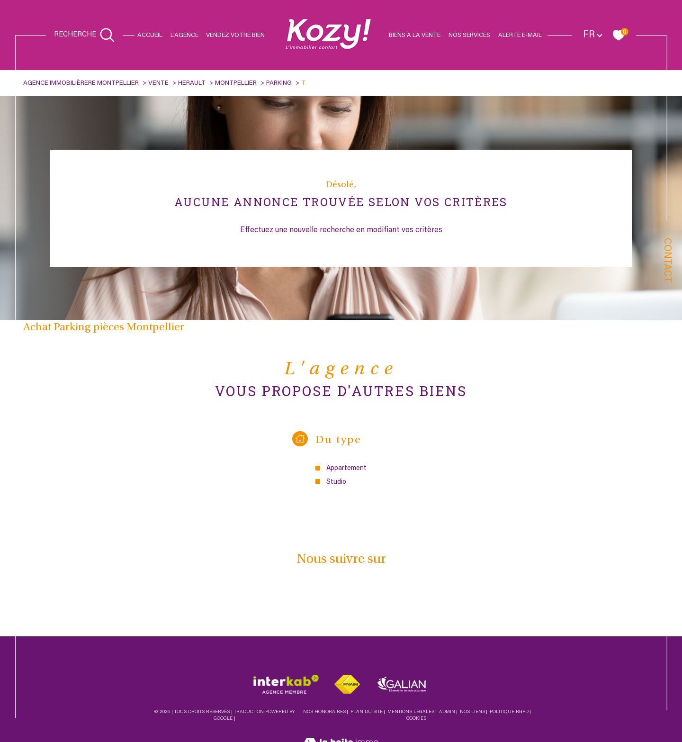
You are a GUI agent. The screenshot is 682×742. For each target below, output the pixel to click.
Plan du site (366, 712)
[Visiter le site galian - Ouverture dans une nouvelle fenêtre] (401, 684)
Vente (158, 83)
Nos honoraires (324, 712)
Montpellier (236, 83)
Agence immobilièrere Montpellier (81, 83)
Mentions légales (410, 712)
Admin (447, 712)
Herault (192, 83)
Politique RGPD (509, 712)
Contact (667, 260)
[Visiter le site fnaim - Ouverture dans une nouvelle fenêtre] (347, 684)
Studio (336, 482)
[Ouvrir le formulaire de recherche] (84, 35)
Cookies (416, 719)
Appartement (346, 468)
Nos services (469, 35)
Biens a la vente (414, 35)
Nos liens (472, 712)
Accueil (149, 35)
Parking (279, 83)
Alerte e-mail (520, 35)
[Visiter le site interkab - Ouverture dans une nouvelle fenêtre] (286, 684)
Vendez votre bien (235, 35)
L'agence (184, 35)
